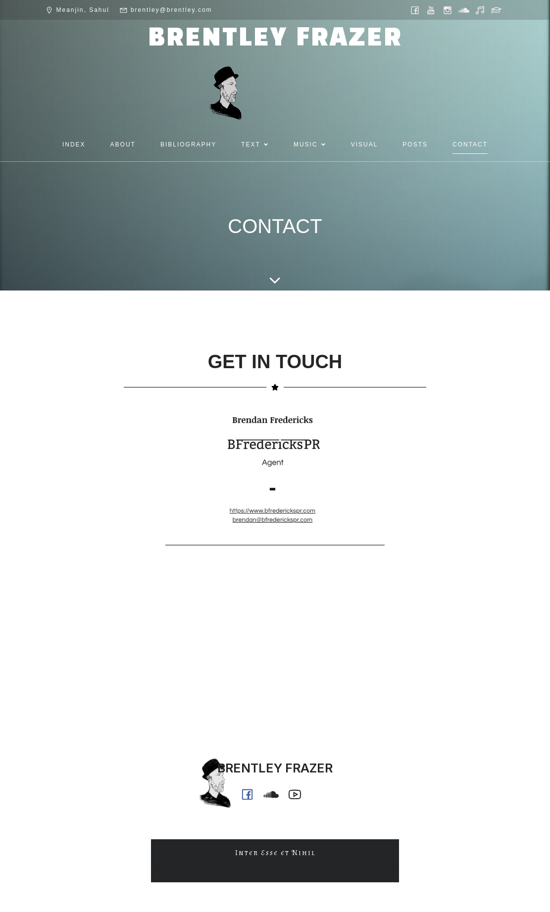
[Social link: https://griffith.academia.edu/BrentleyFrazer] (497, 9)
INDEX (74, 144)
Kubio (385, 868)
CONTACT (470, 144)
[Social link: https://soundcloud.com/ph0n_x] (464, 9)
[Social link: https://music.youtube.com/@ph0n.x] (481, 9)
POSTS (415, 144)
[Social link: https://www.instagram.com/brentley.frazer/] (448, 9)
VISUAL (364, 144)
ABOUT (123, 144)
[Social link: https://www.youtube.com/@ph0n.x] (432, 9)
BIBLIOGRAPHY (188, 144)
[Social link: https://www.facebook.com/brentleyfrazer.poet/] (415, 9)
